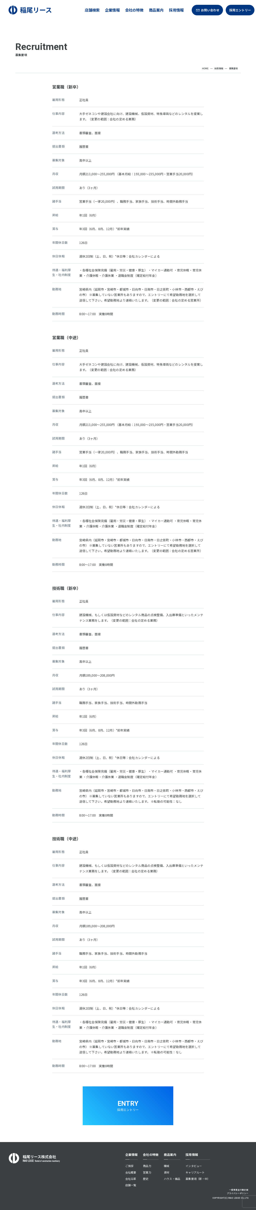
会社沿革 (130, 1179)
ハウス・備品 (172, 1179)
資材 (166, 1172)
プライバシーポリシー (237, 1193)
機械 (166, 1166)
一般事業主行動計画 (238, 1189)
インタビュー (194, 1166)
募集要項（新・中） (198, 1179)
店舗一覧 (130, 1185)
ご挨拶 (129, 1166)
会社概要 (130, 1172)
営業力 (147, 1172)
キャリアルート (195, 1172)
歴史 (145, 1179)
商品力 (147, 1166)
